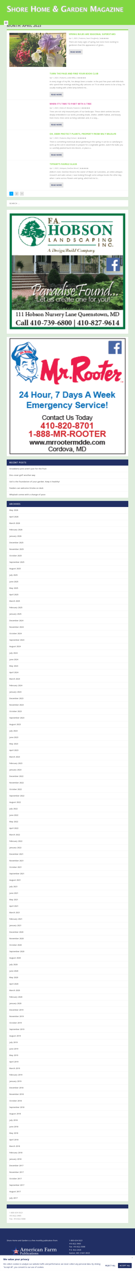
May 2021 (13, 906)
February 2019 (15, 1081)
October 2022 (15, 795)
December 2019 (16, 1016)
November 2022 (16, 789)
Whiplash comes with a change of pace (27, 500)
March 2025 (14, 607)
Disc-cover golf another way (22, 481)
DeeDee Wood (72, 174)
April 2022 (13, 834)
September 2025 (16, 568)
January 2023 (15, 776)
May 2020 (13, 983)
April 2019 (13, 1068)
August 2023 (15, 730)
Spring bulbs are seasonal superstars (92, 40)
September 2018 (16, 1113)
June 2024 (13, 665)
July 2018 (13, 1126)
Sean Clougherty (92, 44)
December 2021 (16, 860)
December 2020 (16, 938)
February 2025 (15, 613)
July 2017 (13, 1204)
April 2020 (13, 990)
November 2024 (16, 633)
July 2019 (13, 1048)
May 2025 (13, 594)
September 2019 (16, 1035)
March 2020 (14, 996)
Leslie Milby (71, 84)
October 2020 (15, 951)
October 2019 (15, 1029)
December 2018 (16, 1094)
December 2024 (16, 626)
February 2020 (15, 1003)
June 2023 (13, 743)
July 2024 (13, 659)
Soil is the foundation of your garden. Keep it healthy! (34, 488)
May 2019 (13, 1061)
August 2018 (15, 1120)
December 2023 (16, 704)
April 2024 (13, 678)
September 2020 (16, 957)
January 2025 (15, 620)
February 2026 (15, 536)
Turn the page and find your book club (74, 79)
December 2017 (16, 1171)
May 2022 (13, 828)
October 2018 (15, 1107)
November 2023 (16, 711)
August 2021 (15, 886)
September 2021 (16, 880)
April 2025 (13, 600)
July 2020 (13, 970)
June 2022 (13, 821)
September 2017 (16, 1191)
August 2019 (15, 1042)
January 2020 (15, 1009)
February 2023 (15, 769)
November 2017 (16, 1178)
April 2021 (13, 912)
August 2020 (15, 964)
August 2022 (15, 808)
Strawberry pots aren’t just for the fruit (28, 475)
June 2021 (13, 899)
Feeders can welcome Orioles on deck (26, 494)
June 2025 (13, 588)
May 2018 (13, 1139)
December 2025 (16, 549)
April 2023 (13, 756)
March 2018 (14, 1152)
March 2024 (14, 685)
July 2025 (13, 581)
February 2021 (15, 925)
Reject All (110, 1265)
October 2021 (15, 873)
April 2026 (13, 523)
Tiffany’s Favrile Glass (63, 170)
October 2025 (15, 562)
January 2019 (15, 1087)
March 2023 (14, 763)
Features (82, 44)
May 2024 (13, 672)
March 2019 (14, 1074)
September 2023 (16, 724)
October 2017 (15, 1185)
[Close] (132, 1257)
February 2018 (15, 1159)
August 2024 (15, 652)
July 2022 (13, 815)
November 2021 (16, 867)
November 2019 (16, 1022)
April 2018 (13, 1146)
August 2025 (15, 574)
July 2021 (13, 892)
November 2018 (16, 1100)
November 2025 (16, 555)
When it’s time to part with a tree (70, 110)
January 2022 (15, 854)
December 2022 (16, 782)
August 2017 (15, 1197)
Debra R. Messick (66, 114)
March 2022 (14, 841)
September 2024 (16, 646)
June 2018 (13, 1133)
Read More (75, 58)
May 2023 (13, 750)
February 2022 (15, 847)
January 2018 (15, 1165)
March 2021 (14, 918)
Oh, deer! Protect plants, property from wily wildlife (83, 140)
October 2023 (15, 717)
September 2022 (16, 802)
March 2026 (14, 529)
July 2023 (13, 737)
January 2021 (15, 931)
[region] (67, 1263)
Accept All (125, 1265)
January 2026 (15, 542)
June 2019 (13, 1055)
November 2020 (16, 944)
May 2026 (13, 516)
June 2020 (13, 977)
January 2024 (15, 698)
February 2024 (15, 691)
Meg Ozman (71, 144)
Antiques (63, 174)
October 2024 (15, 639)
